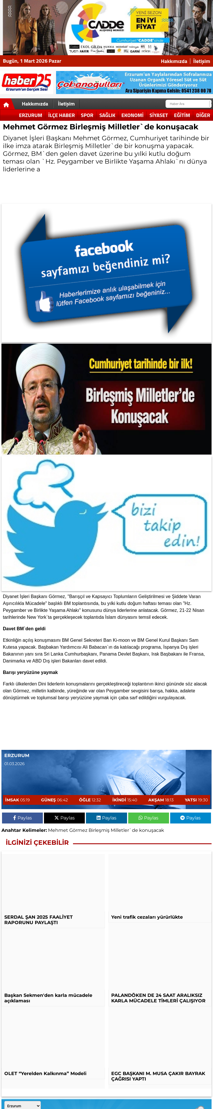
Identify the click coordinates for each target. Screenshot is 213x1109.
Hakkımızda (174, 61)
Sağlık (107, 115)
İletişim (201, 61)
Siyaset (158, 115)
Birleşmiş (99, 830)
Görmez (78, 830)
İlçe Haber (61, 115)
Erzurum (30, 115)
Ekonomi (132, 115)
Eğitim (182, 115)
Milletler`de (124, 830)
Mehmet (58, 830)
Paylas (22, 818)
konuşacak (151, 830)
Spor (87, 115)
